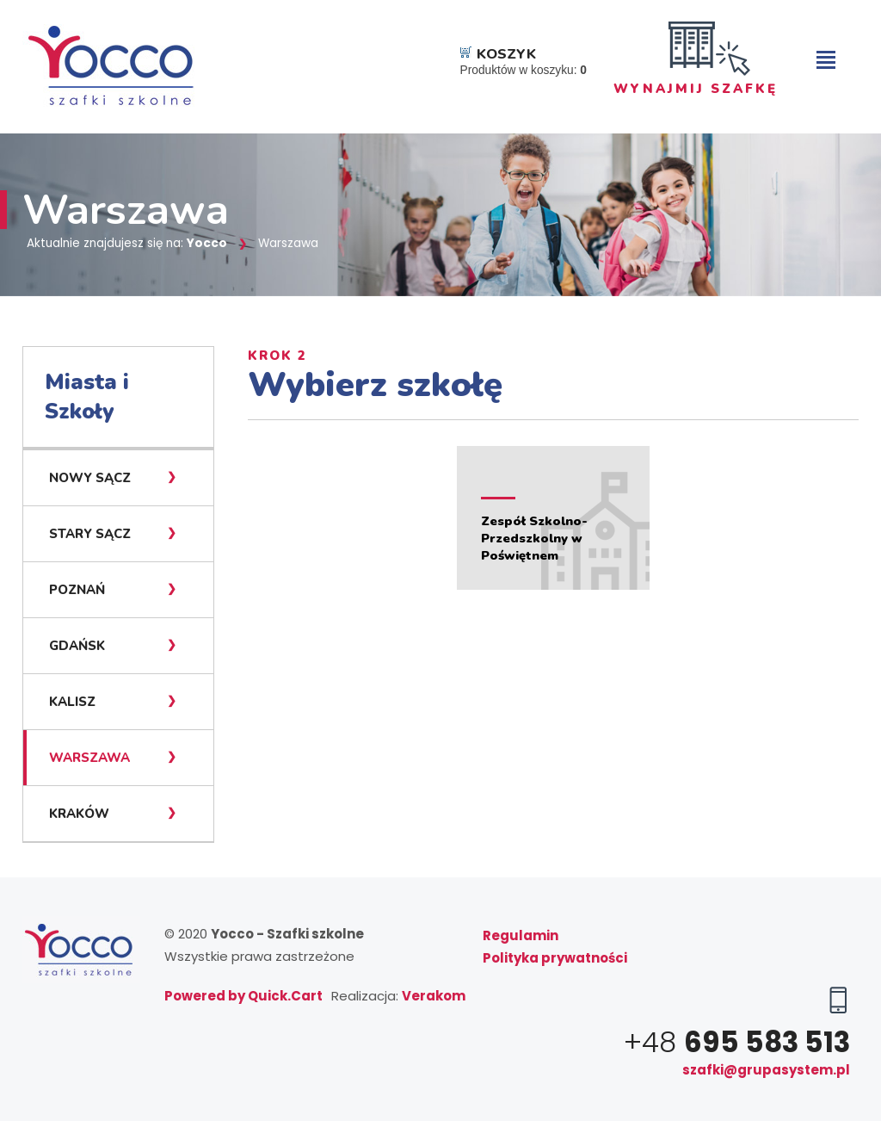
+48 (737, 1042)
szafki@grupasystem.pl (766, 1070)
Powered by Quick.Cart (243, 996)
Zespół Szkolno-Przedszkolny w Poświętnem (534, 538)
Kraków (79, 813)
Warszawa (89, 757)
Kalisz (72, 701)
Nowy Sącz (90, 477)
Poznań (77, 589)
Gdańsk (77, 645)
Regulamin (520, 935)
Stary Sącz (90, 533)
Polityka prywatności (555, 958)
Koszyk (506, 54)
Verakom (433, 996)
